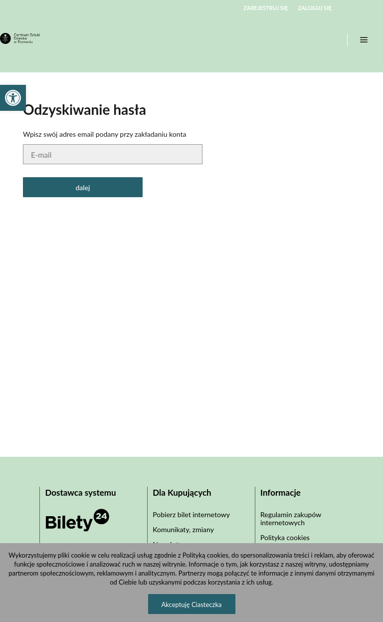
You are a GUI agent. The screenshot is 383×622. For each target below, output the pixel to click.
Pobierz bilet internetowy (191, 514)
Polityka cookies (285, 537)
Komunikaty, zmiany (183, 529)
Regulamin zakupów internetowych (290, 518)
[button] (13, 98)
